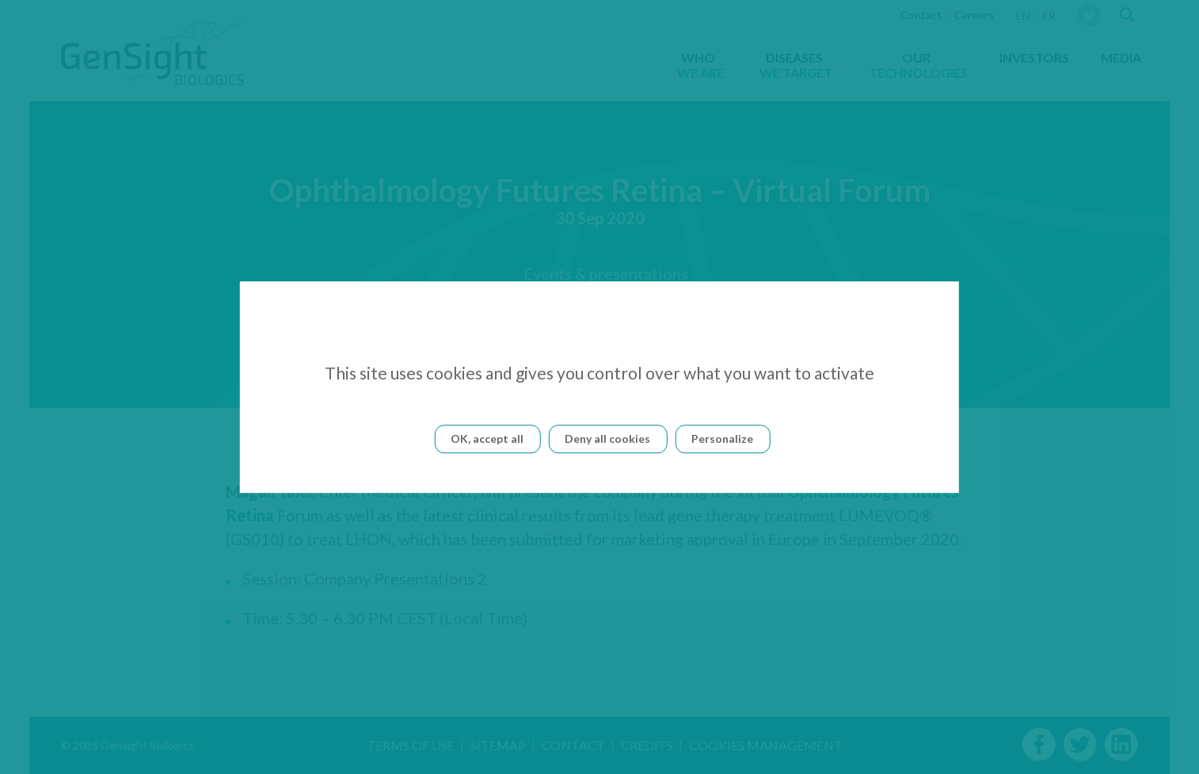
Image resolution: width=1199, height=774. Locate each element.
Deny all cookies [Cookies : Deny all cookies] (607, 438)
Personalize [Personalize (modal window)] (722, 438)
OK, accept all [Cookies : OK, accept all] (487, 438)
